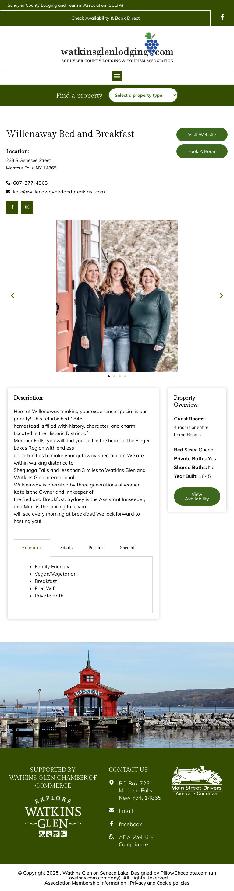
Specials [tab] (128, 547)
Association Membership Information (84, 882)
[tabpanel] (83, 585)
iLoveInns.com (81, 878)
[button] (117, 76)
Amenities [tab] (32, 547)
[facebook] (111, 823)
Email (126, 810)
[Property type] (143, 95)
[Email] (111, 810)
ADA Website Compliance (136, 841)
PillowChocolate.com (184, 873)
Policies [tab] (96, 547)
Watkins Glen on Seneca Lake (95, 873)
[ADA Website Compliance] (111, 836)
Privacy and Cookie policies (160, 882)
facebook (130, 824)
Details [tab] (65, 547)
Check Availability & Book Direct (105, 18)
